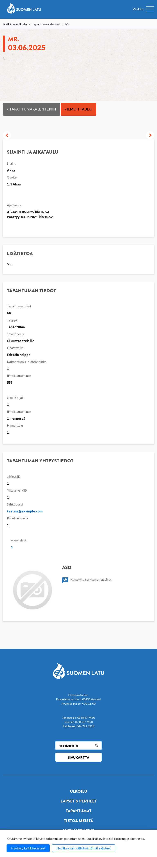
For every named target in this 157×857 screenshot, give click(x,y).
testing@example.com (25, 511)
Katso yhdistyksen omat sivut (86, 580)
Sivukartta (78, 757)
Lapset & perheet (79, 801)
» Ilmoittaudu (78, 109)
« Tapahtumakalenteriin (31, 109)
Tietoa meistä (78, 821)
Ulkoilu (78, 791)
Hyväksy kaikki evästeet (28, 848)
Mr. (27, 43)
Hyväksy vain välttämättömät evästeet (83, 848)
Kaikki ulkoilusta (15, 24)
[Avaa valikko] (143, 9)
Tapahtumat (78, 811)
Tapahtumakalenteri (46, 24)
